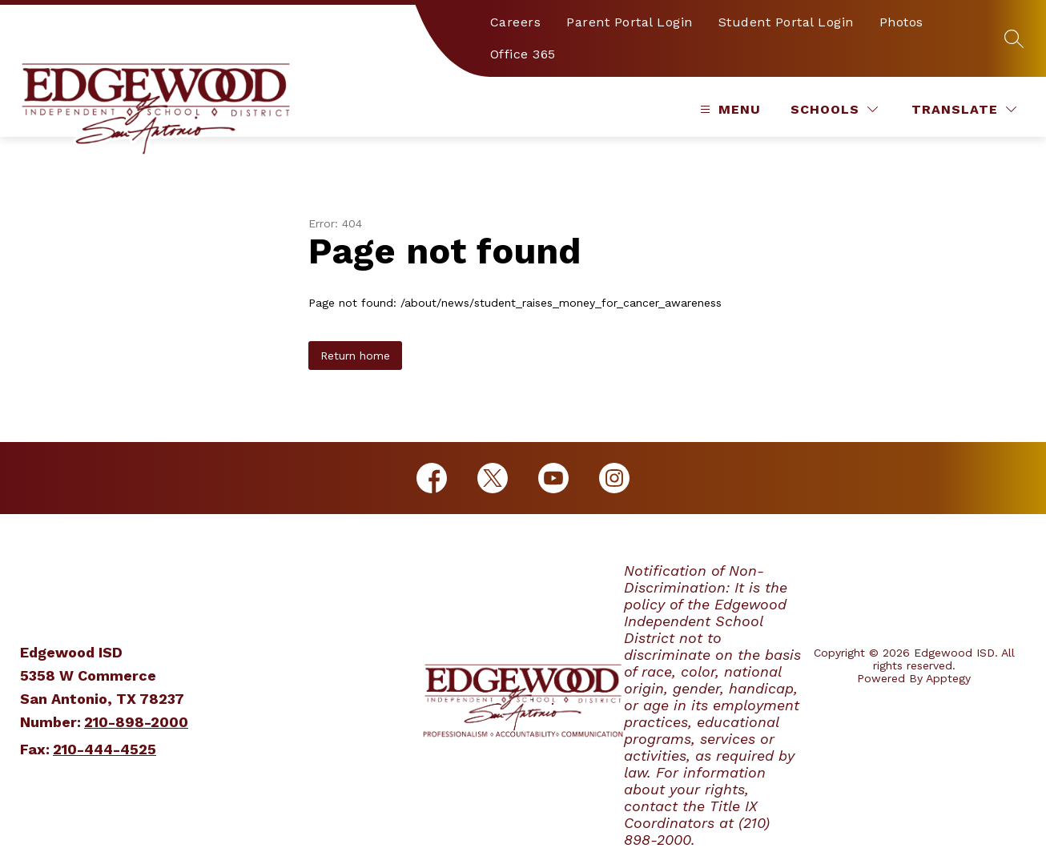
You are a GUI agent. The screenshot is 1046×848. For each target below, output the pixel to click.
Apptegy (948, 678)
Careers (515, 22)
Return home (355, 355)
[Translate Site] (963, 109)
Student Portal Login (786, 22)
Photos (901, 22)
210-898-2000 (136, 721)
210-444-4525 (104, 749)
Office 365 (523, 54)
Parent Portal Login (629, 22)
